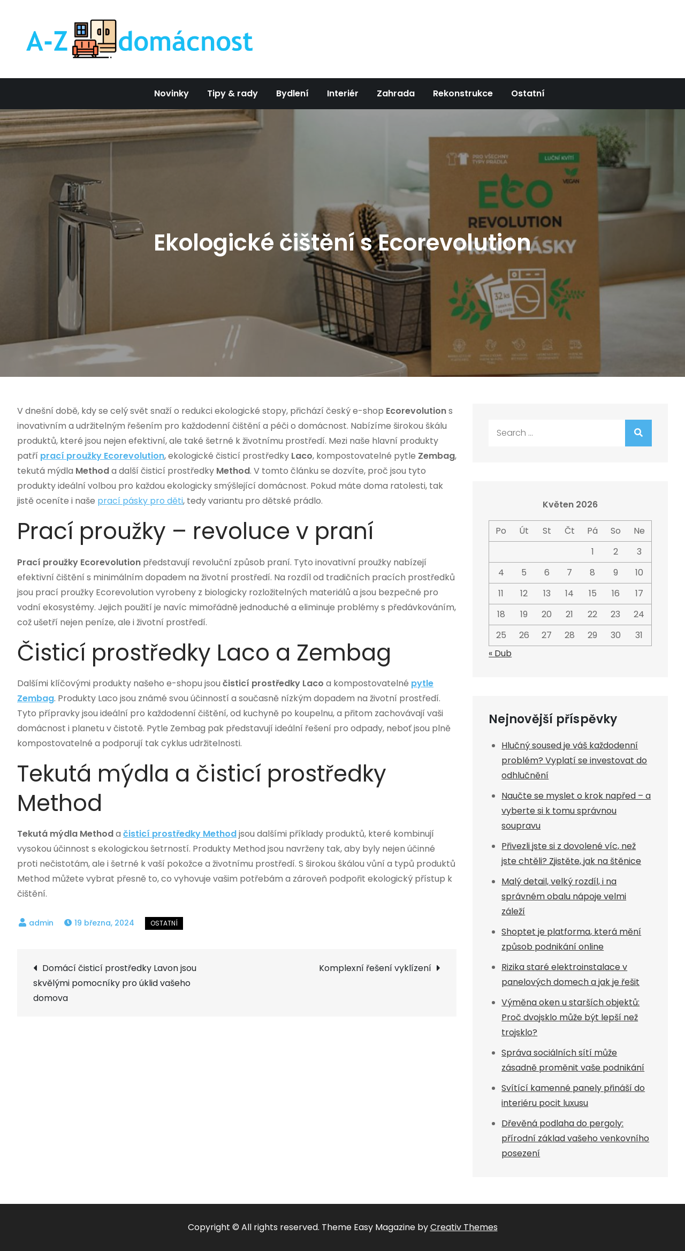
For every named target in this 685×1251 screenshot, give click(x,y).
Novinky (171, 93)
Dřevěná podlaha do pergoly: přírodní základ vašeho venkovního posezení (575, 1138)
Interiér (343, 93)
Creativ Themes (464, 1227)
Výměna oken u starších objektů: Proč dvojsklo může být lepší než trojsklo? (570, 1017)
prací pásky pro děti (140, 501)
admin (41, 923)
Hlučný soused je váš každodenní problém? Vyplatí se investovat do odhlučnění (574, 760)
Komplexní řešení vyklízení (375, 968)
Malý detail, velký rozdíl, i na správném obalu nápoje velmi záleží (563, 896)
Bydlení (292, 93)
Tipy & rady (232, 93)
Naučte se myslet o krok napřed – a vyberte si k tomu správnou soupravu (576, 811)
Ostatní (528, 93)
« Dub (500, 653)
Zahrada (396, 93)
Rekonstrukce (463, 93)
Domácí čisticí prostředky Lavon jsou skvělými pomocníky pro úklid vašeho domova (114, 983)
